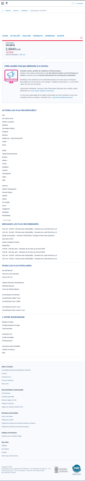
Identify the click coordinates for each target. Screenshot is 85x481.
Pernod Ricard (7, 192)
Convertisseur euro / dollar (11, 301)
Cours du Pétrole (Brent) (10, 289)
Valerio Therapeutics (9, 189)
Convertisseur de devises (11, 295)
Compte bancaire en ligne (11, 325)
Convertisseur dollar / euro (11, 298)
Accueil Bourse (7, 270)
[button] (2, 3)
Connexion (79, 3)
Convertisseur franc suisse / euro (13, 310)
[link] (16, 370)
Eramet (4, 157)
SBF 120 (22, 54)
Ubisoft (4, 196)
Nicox (4, 145)
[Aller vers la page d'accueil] (6, 3)
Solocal (4, 170)
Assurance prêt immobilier (11, 346)
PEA (3, 353)
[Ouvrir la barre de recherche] (72, 3)
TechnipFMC (6, 173)
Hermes (5, 186)
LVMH (4, 142)
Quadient (5, 167)
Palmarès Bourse (8, 286)
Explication (6, 245)
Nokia (4, 150)
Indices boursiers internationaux (13, 282)
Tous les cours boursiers (10, 274)
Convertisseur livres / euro (11, 307)
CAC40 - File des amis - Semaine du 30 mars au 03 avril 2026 (23, 249)
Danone (5, 135)
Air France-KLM (7, 118)
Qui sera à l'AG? (8, 239)
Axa (3, 115)
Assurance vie (7, 334)
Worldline (5, 212)
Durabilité (38, 36)
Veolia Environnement (9, 154)
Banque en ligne (7, 322)
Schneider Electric (8, 128)
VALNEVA (10, 45)
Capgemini (6, 209)
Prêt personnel (7, 341)
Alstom (4, 160)
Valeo (4, 177)
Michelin (5, 125)
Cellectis (5, 132)
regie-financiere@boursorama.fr (62, 97)
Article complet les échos (10, 242)
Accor (4, 205)
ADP (3, 180)
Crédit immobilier (8, 337)
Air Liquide (6, 202)
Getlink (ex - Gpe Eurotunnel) (12, 138)
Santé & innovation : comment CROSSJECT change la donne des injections (28, 235)
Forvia (4, 164)
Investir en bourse (8, 349)
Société (60, 36)
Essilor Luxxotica (8, 122)
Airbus (4, 199)
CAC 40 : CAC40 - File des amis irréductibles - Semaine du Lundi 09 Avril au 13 (29, 229)
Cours (5, 36)
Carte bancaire (7, 328)
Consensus (50, 36)
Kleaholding (6, 215)
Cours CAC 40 (7, 277)
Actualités (15, 36)
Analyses (26, 36)
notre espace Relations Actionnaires (42, 91)
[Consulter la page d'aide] (74, 3)
